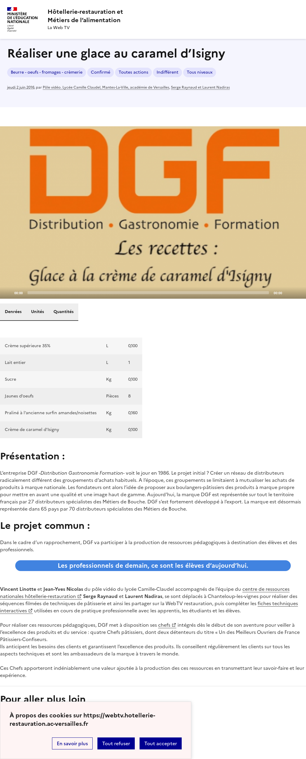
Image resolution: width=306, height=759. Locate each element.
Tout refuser (116, 743)
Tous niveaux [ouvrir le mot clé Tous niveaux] (199, 72)
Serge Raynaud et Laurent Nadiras (200, 87)
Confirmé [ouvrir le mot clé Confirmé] (100, 72)
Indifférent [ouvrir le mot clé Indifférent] (167, 72)
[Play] (153, 212)
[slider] (148, 292)
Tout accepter (160, 743)
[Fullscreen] (298, 292)
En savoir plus (72, 743)
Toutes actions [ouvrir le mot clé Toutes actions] (133, 72)
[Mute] (288, 292)
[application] (153, 212)
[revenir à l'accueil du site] (85, 15)
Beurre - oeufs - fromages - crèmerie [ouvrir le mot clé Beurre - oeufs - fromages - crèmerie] (46, 72)
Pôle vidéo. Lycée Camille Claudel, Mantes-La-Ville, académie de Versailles (106, 87)
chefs (164, 625)
